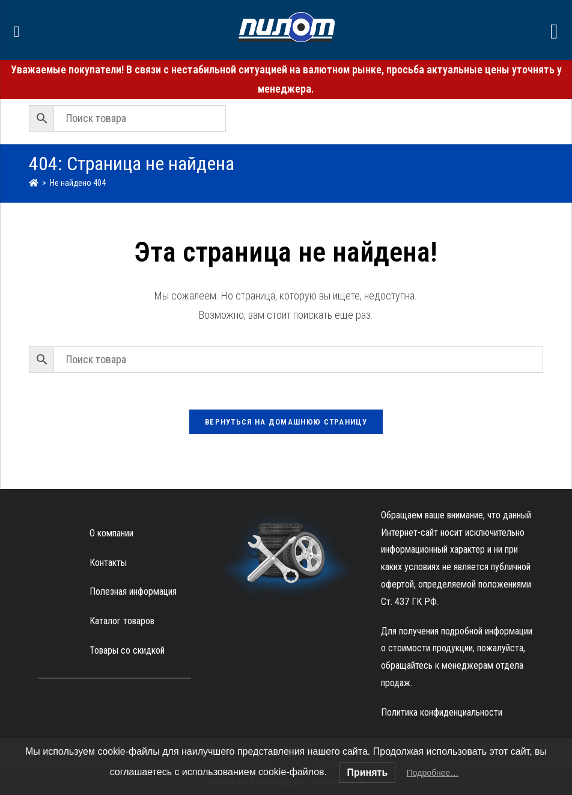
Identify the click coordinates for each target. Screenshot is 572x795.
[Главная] (33, 183)
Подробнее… (433, 773)
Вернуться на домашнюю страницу (286, 421)
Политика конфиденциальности (441, 712)
